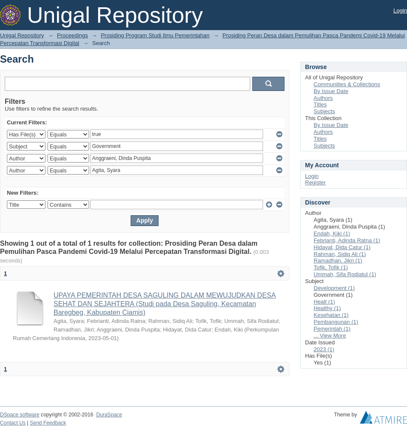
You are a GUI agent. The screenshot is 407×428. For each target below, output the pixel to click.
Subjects (324, 111)
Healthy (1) (327, 308)
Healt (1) (324, 301)
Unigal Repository (22, 35)
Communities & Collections (347, 84)
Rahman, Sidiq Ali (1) (340, 254)
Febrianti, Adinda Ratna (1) (347, 240)
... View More (330, 335)
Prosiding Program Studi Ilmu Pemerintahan (155, 35)
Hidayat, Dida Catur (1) (342, 247)
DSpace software (19, 415)
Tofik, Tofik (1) (331, 267)
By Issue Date (331, 91)
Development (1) (334, 288)
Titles (320, 104)
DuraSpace (109, 415)
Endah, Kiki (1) (332, 233)
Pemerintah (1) (332, 329)
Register (315, 182)
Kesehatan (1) (331, 315)
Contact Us (13, 423)
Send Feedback (48, 423)
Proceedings (72, 35)
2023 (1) (324, 349)
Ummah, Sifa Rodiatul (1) (345, 274)
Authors (323, 98)
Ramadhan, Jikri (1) (338, 260)
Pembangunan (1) (336, 322)
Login (400, 10)
